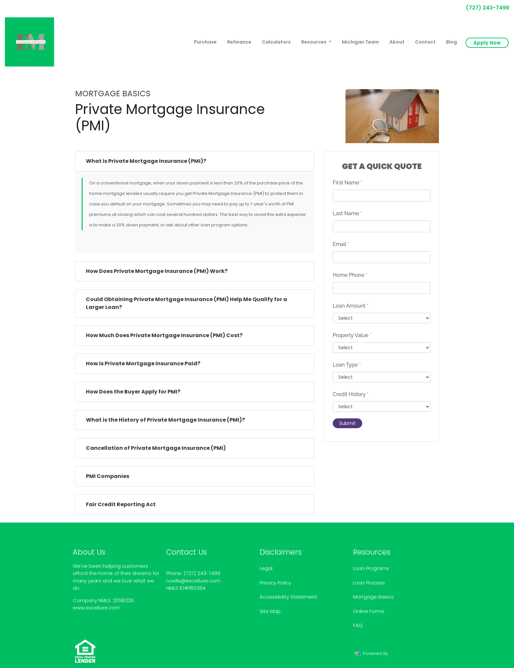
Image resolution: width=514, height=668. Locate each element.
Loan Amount (350, 306)
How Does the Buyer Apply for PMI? (133, 391)
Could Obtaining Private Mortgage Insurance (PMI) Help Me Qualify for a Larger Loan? (186, 303)
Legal (266, 568)
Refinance (239, 42)
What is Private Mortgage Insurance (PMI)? (146, 161)
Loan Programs (371, 568)
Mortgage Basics (373, 596)
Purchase (205, 42)
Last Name (347, 213)
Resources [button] (314, 42)
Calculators (276, 42)
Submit (347, 423)
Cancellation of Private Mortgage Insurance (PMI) (156, 448)
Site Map (270, 611)
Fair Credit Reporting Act (121, 504)
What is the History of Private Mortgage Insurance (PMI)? (165, 420)
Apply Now (487, 42)
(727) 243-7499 (485, 7)
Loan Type (347, 365)
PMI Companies (107, 476)
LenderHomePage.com (414, 653)
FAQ (358, 625)
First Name (347, 183)
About (397, 42)
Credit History (350, 394)
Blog (451, 42)
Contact (425, 42)
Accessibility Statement (288, 596)
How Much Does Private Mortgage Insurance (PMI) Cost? (164, 335)
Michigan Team (360, 42)
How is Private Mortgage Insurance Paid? (143, 363)
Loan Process (369, 582)
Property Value (352, 335)
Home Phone (350, 275)
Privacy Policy (275, 582)
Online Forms (368, 611)
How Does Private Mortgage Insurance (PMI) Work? (156, 271)
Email (341, 244)
